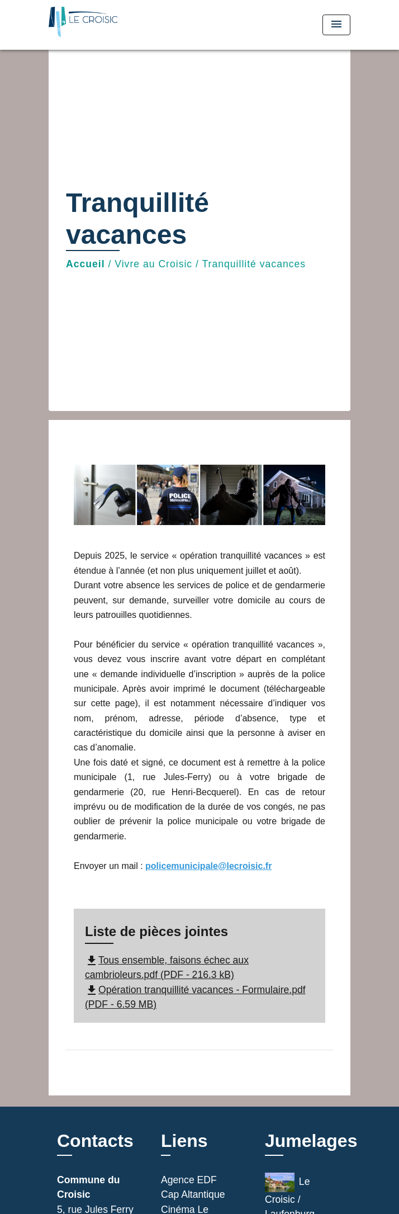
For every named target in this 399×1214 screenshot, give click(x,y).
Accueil (85, 264)
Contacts (95, 1141)
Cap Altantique (193, 1194)
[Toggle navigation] (336, 25)
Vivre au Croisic (153, 264)
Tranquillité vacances (254, 264)
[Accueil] (90, 25)
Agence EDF (189, 1179)
